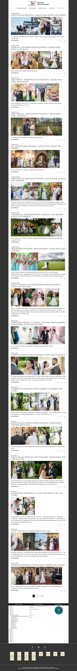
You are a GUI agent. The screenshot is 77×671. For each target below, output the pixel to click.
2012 (11, 637)
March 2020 (13, 627)
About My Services (42, 8)
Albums (30, 617)
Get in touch (51, 8)
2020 (11, 613)
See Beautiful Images (21, 8)
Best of (30, 611)
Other (30, 613)
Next (42, 596)
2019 (11, 629)
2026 (11, 606)
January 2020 (13, 628)
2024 (11, 609)
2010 (11, 640)
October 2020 (14, 619)
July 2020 (13, 623)
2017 (11, 631)
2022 (11, 611)
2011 (11, 639)
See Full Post (15, 40)
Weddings (31, 607)
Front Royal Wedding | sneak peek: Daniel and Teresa (19, 617)
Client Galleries (60, 8)
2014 (11, 635)
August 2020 (13, 622)
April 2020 (13, 625)
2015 (11, 634)
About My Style (32, 8)
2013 (11, 636)
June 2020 (13, 624)
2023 (11, 610)
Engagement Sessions (33, 609)
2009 (11, 641)
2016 (11, 633)
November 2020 (14, 618)
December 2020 (14, 615)
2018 (11, 630)
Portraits (31, 615)
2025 (11, 607)
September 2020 (14, 620)
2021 (11, 612)
